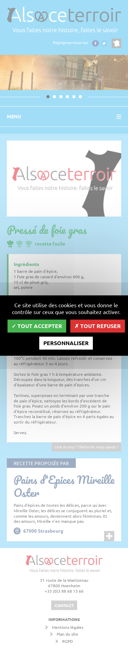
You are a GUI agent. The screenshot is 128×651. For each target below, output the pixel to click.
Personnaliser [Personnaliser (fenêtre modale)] (66, 342)
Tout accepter (37, 325)
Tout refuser (97, 325)
